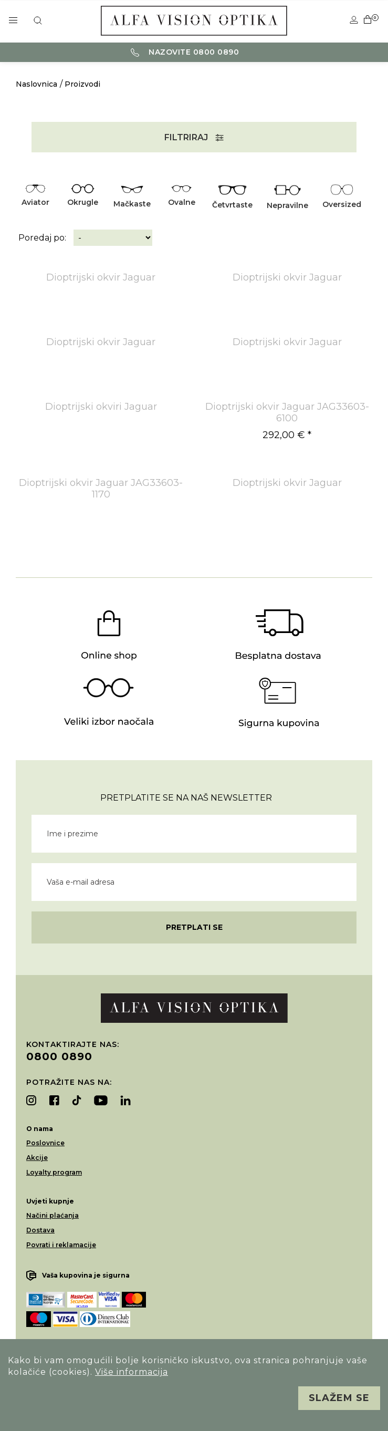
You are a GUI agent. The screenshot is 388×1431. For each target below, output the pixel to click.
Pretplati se (194, 927)
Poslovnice (45, 1143)
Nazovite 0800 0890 (185, 52)
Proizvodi (82, 84)
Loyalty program (54, 1172)
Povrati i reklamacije (61, 1245)
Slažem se (339, 1398)
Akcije (37, 1158)
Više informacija (131, 1372)
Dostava (40, 1230)
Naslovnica (36, 84)
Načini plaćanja (52, 1215)
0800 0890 (59, 1056)
